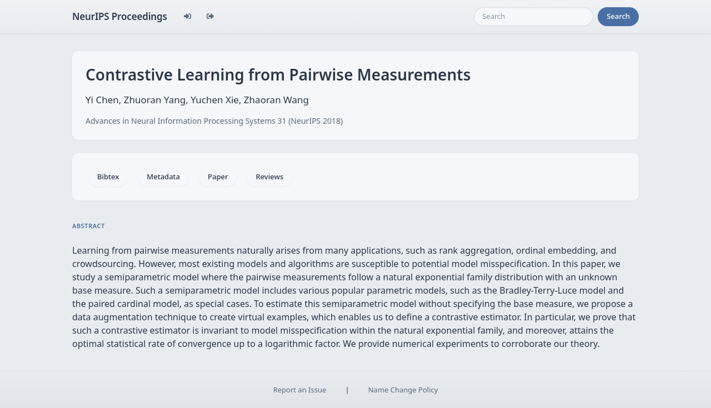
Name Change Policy (403, 390)
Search (618, 16)
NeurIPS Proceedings (119, 16)
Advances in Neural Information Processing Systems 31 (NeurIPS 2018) (214, 120)
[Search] (533, 16)
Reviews (269, 177)
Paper (218, 177)
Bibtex (108, 177)
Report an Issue (300, 390)
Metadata (163, 177)
